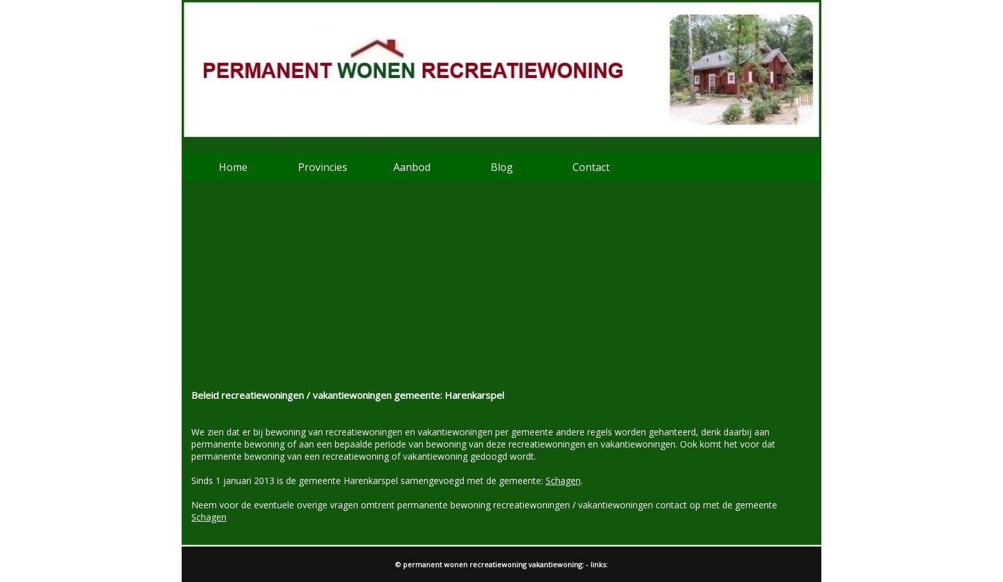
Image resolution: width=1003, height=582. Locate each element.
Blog (502, 167)
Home (233, 167)
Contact (591, 167)
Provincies (322, 167)
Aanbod (411, 167)
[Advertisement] (501, 292)
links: (599, 564)
